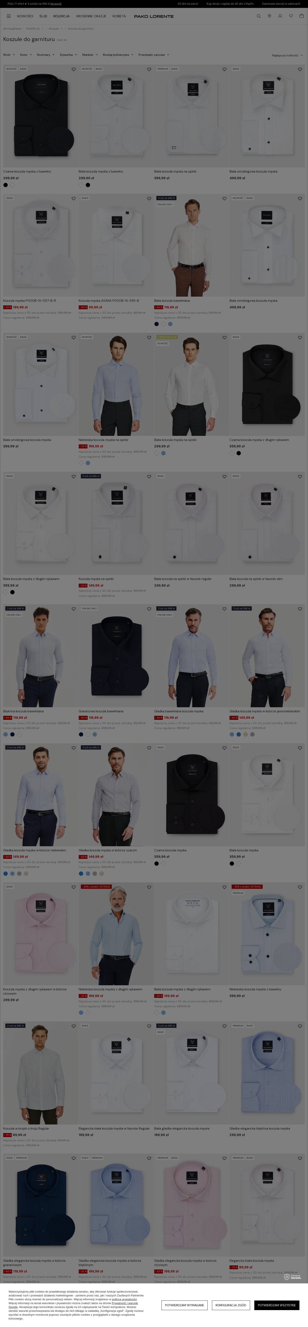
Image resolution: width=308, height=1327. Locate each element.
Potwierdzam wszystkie (277, 1305)
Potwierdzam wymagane (184, 1305)
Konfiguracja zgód (231, 1305)
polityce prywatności (124, 1299)
